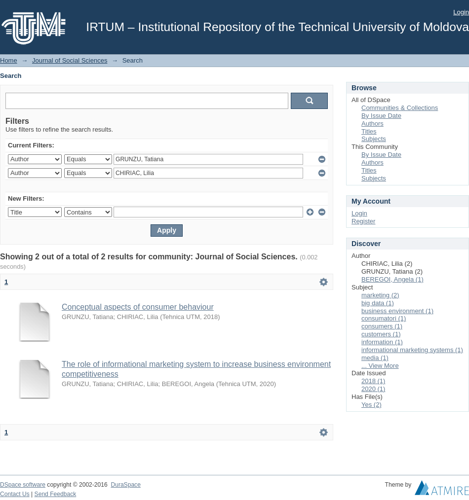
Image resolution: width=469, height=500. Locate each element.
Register (363, 221)
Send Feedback (56, 494)
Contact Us (15, 494)
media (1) (375, 357)
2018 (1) (373, 381)
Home (8, 60)
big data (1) (377, 303)
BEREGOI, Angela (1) (392, 279)
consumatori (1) (383, 318)
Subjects (373, 139)
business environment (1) (397, 311)
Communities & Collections (399, 107)
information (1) (382, 342)
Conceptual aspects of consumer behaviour (138, 307)
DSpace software (22, 484)
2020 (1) (373, 389)
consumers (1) (381, 326)
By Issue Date (381, 115)
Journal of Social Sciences (69, 60)
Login (461, 12)
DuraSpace (125, 484)
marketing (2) (380, 295)
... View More (380, 365)
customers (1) (380, 334)
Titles (369, 131)
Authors (372, 123)
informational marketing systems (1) (412, 350)
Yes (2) (371, 404)
